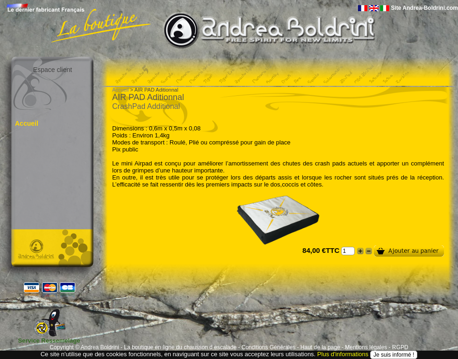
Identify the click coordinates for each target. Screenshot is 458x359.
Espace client (52, 69)
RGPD (400, 347)
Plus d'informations (342, 354)
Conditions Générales (268, 347)
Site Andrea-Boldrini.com (424, 8)
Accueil (26, 123)
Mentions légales (366, 347)
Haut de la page (320, 347)
